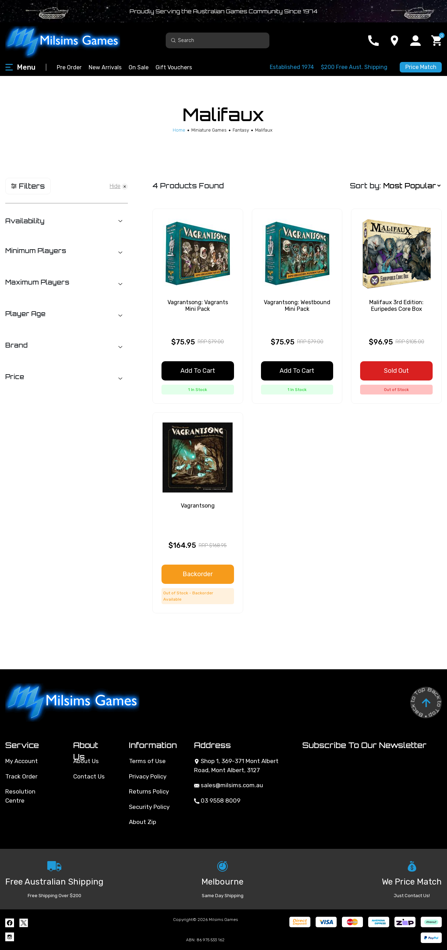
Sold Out (396, 371)
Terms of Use (147, 760)
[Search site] (173, 40)
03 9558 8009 (217, 800)
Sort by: (365, 185)
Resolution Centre (20, 796)
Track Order (21, 776)
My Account (21, 760)
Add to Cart (197, 371)
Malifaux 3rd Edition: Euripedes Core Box (396, 305)
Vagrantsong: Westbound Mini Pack (297, 305)
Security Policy (149, 806)
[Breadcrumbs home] (179, 130)
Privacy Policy (147, 776)
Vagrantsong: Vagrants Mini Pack (197, 305)
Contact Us (89, 776)
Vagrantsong (198, 505)
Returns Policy (149, 791)
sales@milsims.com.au (228, 785)
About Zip (142, 821)
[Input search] (217, 40)
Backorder (198, 574)
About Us (86, 760)
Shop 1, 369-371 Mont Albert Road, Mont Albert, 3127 (236, 765)
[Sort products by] (412, 186)
